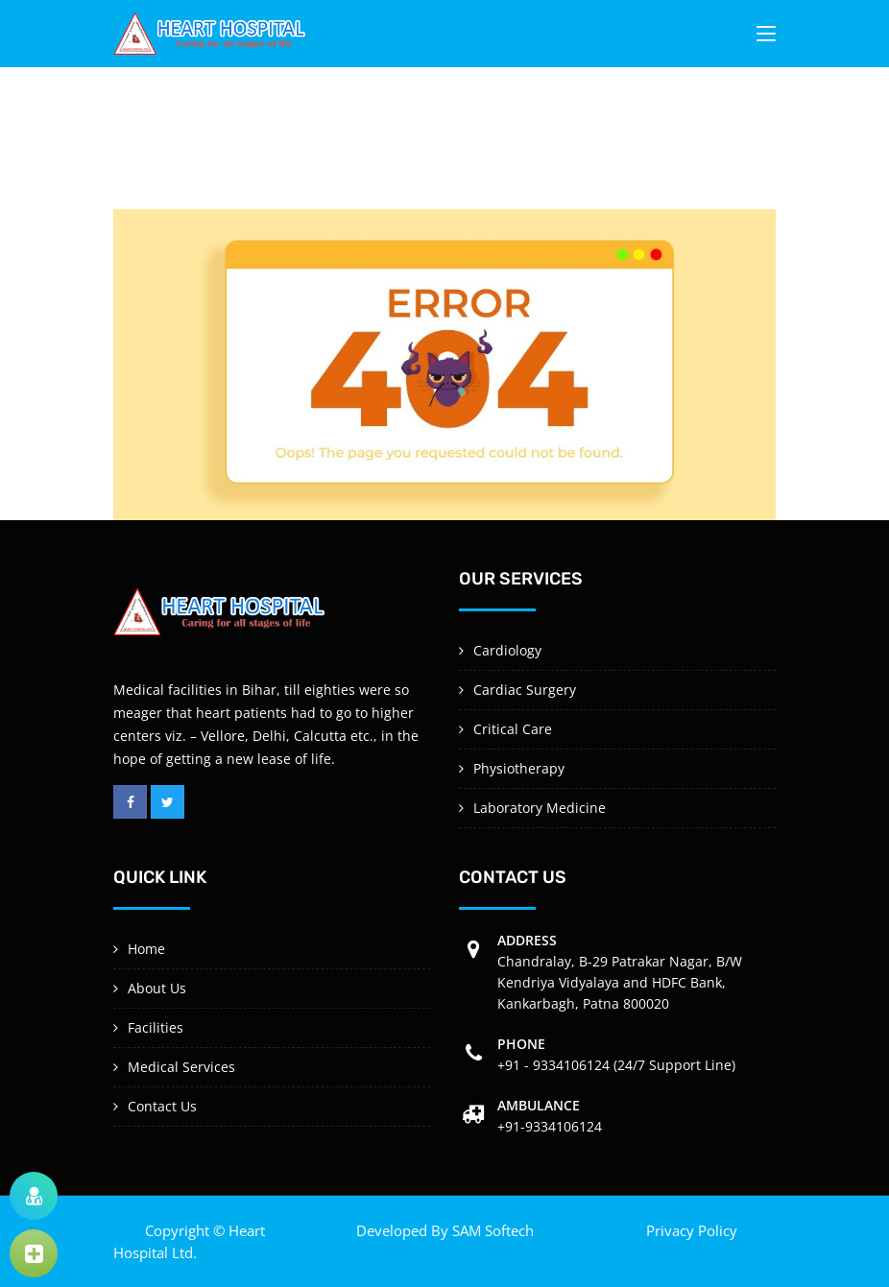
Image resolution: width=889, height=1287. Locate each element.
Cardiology (507, 650)
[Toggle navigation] (766, 37)
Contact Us (162, 1106)
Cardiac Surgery (524, 689)
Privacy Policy (691, 1230)
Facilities (155, 1027)
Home (146, 949)
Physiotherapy (519, 768)
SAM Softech (493, 1230)
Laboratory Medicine (539, 807)
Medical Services (181, 1067)
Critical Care (512, 729)
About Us (157, 988)
